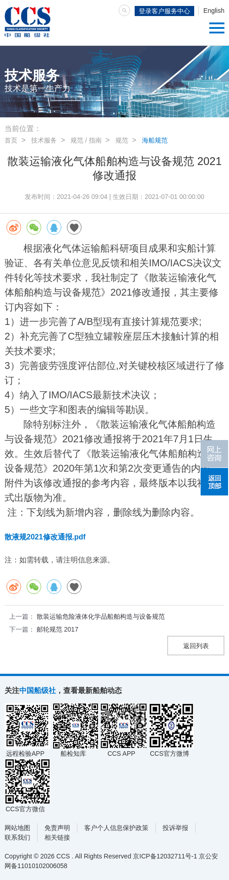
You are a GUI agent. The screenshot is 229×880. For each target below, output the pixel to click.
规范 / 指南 (86, 140)
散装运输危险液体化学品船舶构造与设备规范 (101, 616)
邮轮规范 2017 (57, 629)
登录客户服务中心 (164, 11)
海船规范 (155, 140)
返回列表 (196, 645)
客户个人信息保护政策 (116, 827)
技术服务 (44, 140)
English (213, 10)
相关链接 (57, 837)
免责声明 (57, 827)
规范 (121, 140)
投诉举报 (175, 827)
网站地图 (17, 827)
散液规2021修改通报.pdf (45, 537)
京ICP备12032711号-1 (165, 856)
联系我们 (17, 837)
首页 (11, 140)
